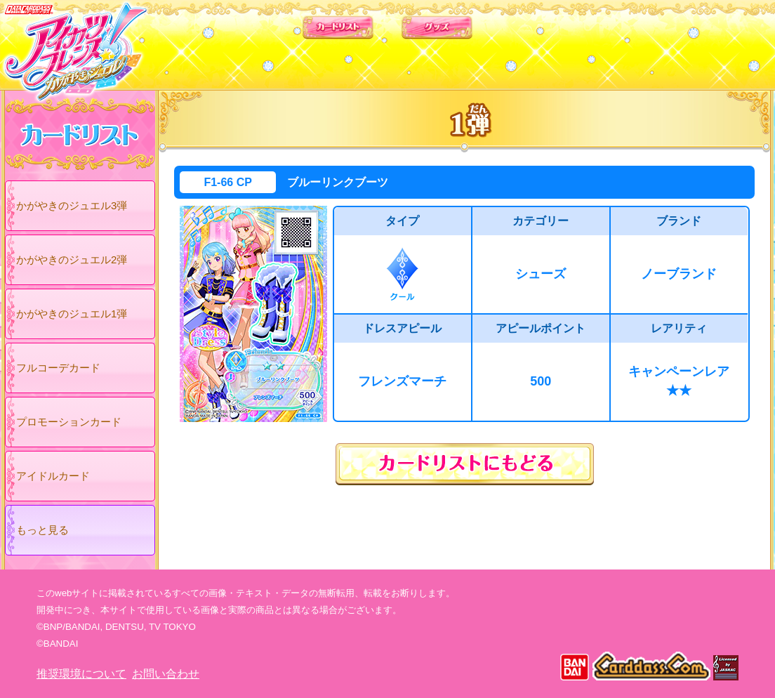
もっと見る (42, 530)
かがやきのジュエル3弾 (71, 205)
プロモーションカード (68, 422)
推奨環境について (81, 674)
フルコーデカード (58, 368)
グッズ (477, 41)
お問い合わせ (165, 674)
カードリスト (298, 41)
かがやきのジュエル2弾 (71, 259)
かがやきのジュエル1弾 (71, 314)
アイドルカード (53, 476)
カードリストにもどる (465, 464)
